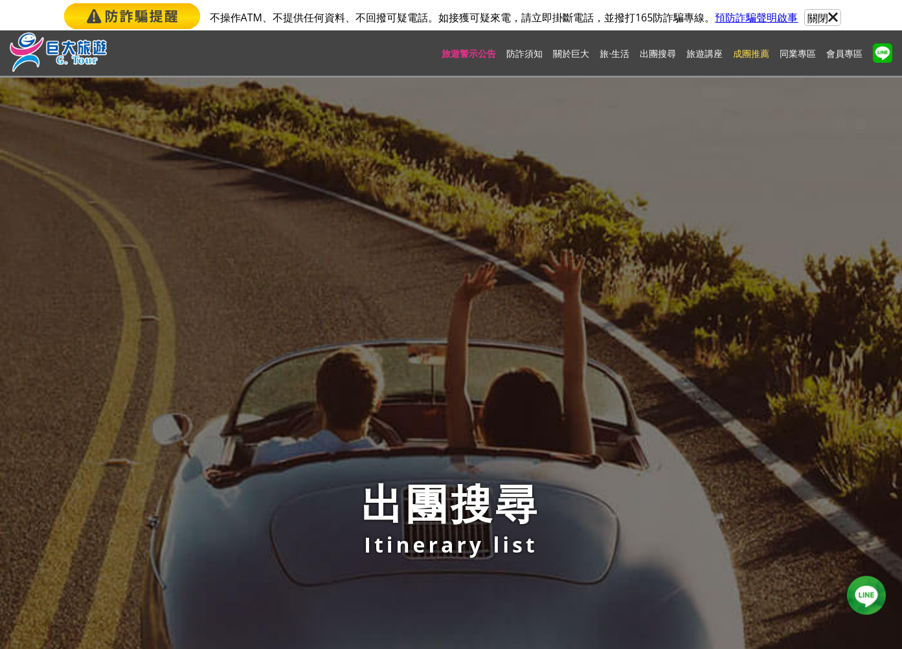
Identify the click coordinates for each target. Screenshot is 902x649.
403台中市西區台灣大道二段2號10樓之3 (470, 513)
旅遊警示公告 (469, 55)
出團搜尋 (658, 55)
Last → (509, 212)
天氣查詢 (478, 294)
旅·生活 (614, 55)
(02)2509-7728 (443, 390)
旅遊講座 (704, 55)
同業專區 (798, 55)
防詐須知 (524, 55)
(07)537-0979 (440, 597)
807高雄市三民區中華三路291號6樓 (461, 583)
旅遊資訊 (543, 294)
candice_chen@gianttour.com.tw (522, 568)
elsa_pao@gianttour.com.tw (511, 430)
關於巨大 (571, 55)
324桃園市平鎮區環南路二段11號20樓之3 (473, 445)
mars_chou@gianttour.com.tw (516, 499)
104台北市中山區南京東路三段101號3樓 (470, 375)
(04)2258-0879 (443, 528)
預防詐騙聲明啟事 (756, 17)
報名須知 (349, 294)
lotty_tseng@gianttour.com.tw (201, 408)
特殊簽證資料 (613, 294)
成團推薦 (751, 55)
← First (390, 212)
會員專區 (844, 55)
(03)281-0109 (440, 459)
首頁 (284, 294)
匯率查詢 (413, 294)
